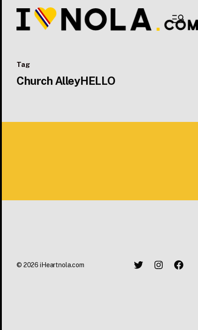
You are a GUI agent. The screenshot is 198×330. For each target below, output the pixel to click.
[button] (177, 19)
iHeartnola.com (62, 265)
